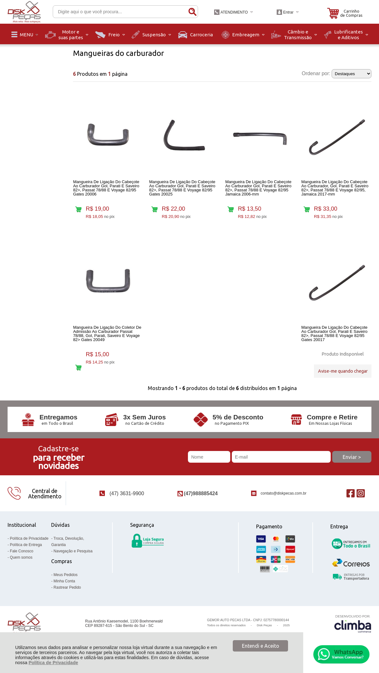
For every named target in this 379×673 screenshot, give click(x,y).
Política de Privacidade (53, 662)
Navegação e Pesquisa (73, 558)
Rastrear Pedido (67, 594)
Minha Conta (64, 588)
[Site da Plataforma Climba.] (352, 630)
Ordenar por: (316, 73)
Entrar (288, 12)
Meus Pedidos (66, 582)
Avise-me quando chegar (343, 373)
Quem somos (21, 564)
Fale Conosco (21, 558)
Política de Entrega (26, 552)
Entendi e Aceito (260, 646)
